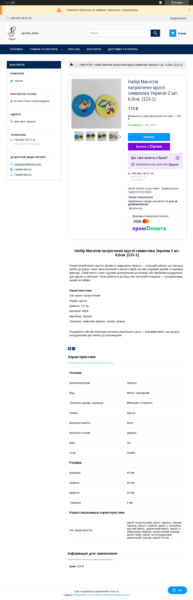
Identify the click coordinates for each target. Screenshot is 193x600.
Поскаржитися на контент (85, 595)
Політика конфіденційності (115, 595)
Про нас (74, 49)
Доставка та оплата (123, 49)
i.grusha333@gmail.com (27, 164)
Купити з (149, 146)
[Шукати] (155, 33)
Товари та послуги (44, 49)
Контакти (94, 49)
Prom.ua (114, 591)
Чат (177, 590)
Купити (149, 137)
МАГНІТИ (86, 64)
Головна (16, 49)
